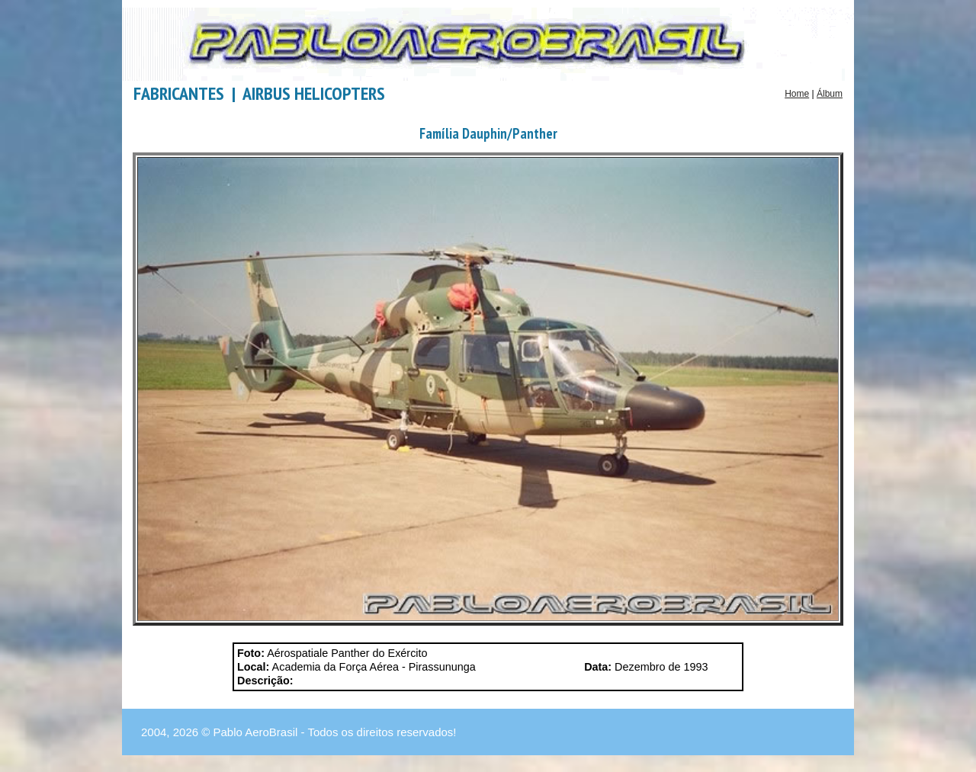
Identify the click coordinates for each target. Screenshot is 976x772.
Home (797, 93)
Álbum (830, 93)
